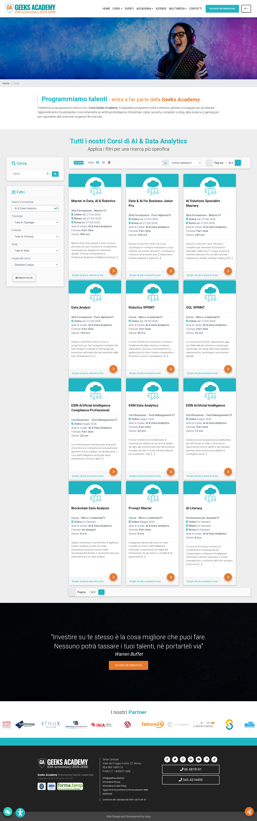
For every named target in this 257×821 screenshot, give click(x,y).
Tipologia (17, 216)
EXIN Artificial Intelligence (205, 405)
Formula (16, 230)
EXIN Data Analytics (143, 405)
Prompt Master (140, 508)
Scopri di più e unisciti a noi (87, 275)
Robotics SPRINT (142, 307)
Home (6, 83)
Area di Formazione (23, 202)
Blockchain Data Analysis (90, 508)
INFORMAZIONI (222, 8)
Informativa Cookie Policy (114, 785)
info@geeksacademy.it (113, 778)
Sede (14, 244)
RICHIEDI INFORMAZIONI (128, 665)
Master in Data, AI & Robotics (93, 201)
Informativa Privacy (111, 782)
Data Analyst (80, 307)
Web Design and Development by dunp (129, 816)
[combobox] (32, 174)
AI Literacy (194, 508)
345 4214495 (191, 780)
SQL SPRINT (195, 307)
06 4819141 (191, 769)
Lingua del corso (21, 258)
